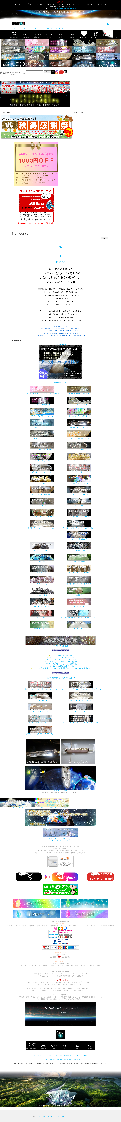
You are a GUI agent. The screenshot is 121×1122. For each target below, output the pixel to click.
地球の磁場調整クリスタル (60, 382)
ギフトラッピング (74, 1055)
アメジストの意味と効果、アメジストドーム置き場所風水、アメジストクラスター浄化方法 (61, 668)
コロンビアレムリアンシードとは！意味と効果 (61, 659)
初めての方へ (41, 1055)
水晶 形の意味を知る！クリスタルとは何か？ (61, 678)
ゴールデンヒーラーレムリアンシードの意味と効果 (61, 662)
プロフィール (50, 1055)
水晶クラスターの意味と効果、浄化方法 (61, 666)
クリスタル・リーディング (37, 28)
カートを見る (83, 1055)
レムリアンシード (22, 28)
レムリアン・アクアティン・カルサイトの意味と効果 (61, 664)
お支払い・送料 (60, 28)
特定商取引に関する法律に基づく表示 (62, 1059)
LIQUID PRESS (83, 1116)
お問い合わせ (50, 28)
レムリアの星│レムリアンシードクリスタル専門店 (51, 1116)
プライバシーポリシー (46, 1059)
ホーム (13, 28)
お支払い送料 (58, 1055)
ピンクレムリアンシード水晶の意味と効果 (61, 657)
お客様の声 (66, 1055)
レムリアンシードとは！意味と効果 (61, 655)
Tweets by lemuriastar (60, 344)
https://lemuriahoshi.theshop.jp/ (66, 8)
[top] (60, 256)
